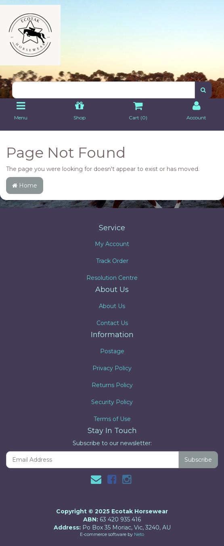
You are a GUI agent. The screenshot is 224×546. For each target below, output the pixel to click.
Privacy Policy (112, 368)
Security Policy (112, 402)
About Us (112, 306)
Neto (139, 534)
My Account (112, 244)
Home (24, 185)
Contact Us (112, 323)
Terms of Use (112, 419)
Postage (112, 351)
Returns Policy (112, 385)
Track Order (112, 261)
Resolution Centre (112, 277)
